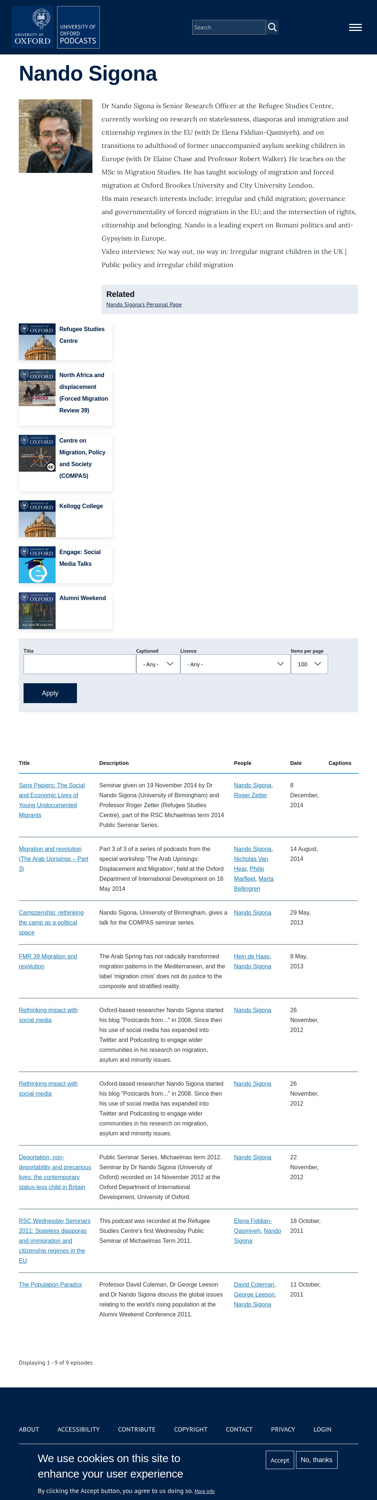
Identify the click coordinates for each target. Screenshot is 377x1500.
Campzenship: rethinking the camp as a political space (51, 922)
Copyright (191, 1429)
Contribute (137, 1429)
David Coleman (254, 1284)
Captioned (147, 651)
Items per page (307, 651)
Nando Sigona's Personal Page (144, 304)
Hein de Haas (252, 956)
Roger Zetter (250, 795)
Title (29, 651)
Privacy (283, 1429)
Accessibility (78, 1429)
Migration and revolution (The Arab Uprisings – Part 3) (53, 859)
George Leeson (254, 1294)
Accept (280, 1460)
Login (323, 1429)
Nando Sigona (252, 785)
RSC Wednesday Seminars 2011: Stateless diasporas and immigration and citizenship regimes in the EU (54, 1241)
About (29, 1429)
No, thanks (316, 1460)
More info (205, 1491)
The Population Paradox (50, 1284)
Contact (239, 1429)
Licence (188, 651)
